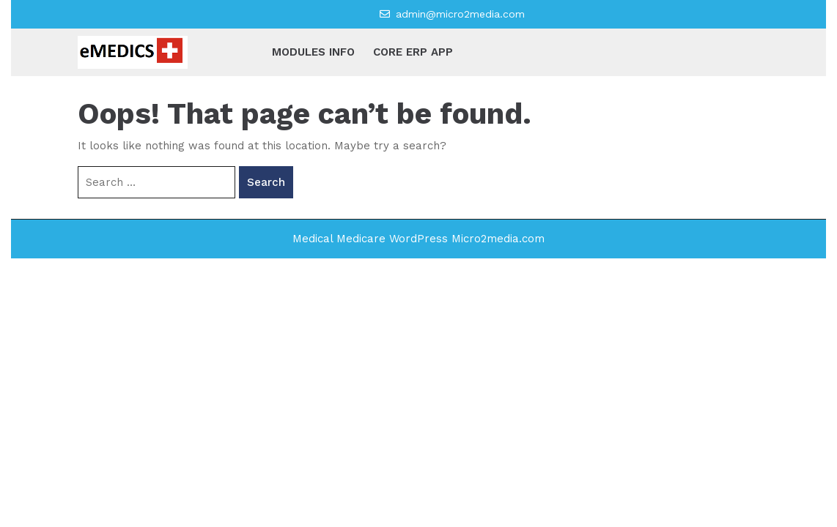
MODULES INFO (313, 52)
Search (266, 182)
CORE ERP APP (413, 52)
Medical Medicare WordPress (370, 238)
